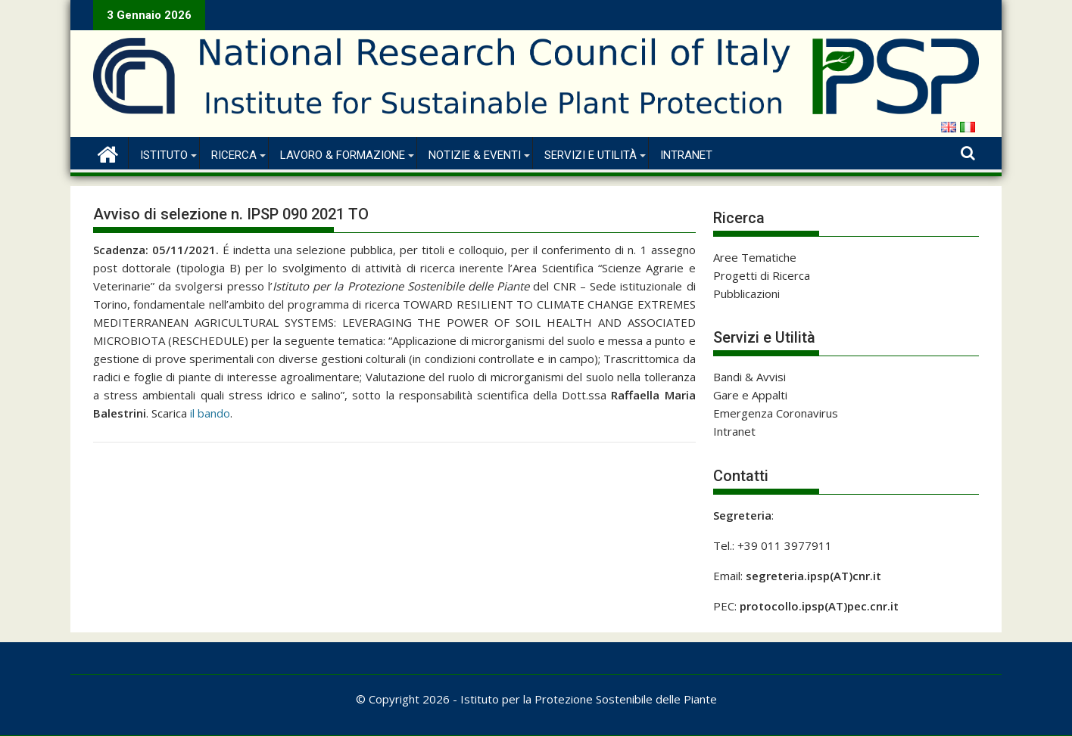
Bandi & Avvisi (749, 376)
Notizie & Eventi (474, 155)
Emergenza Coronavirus (775, 413)
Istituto (164, 155)
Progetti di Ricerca (761, 275)
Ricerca (234, 155)
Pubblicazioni (746, 293)
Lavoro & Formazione (342, 155)
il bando (210, 413)
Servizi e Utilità (590, 155)
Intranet (686, 155)
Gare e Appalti (750, 394)
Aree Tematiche (754, 257)
